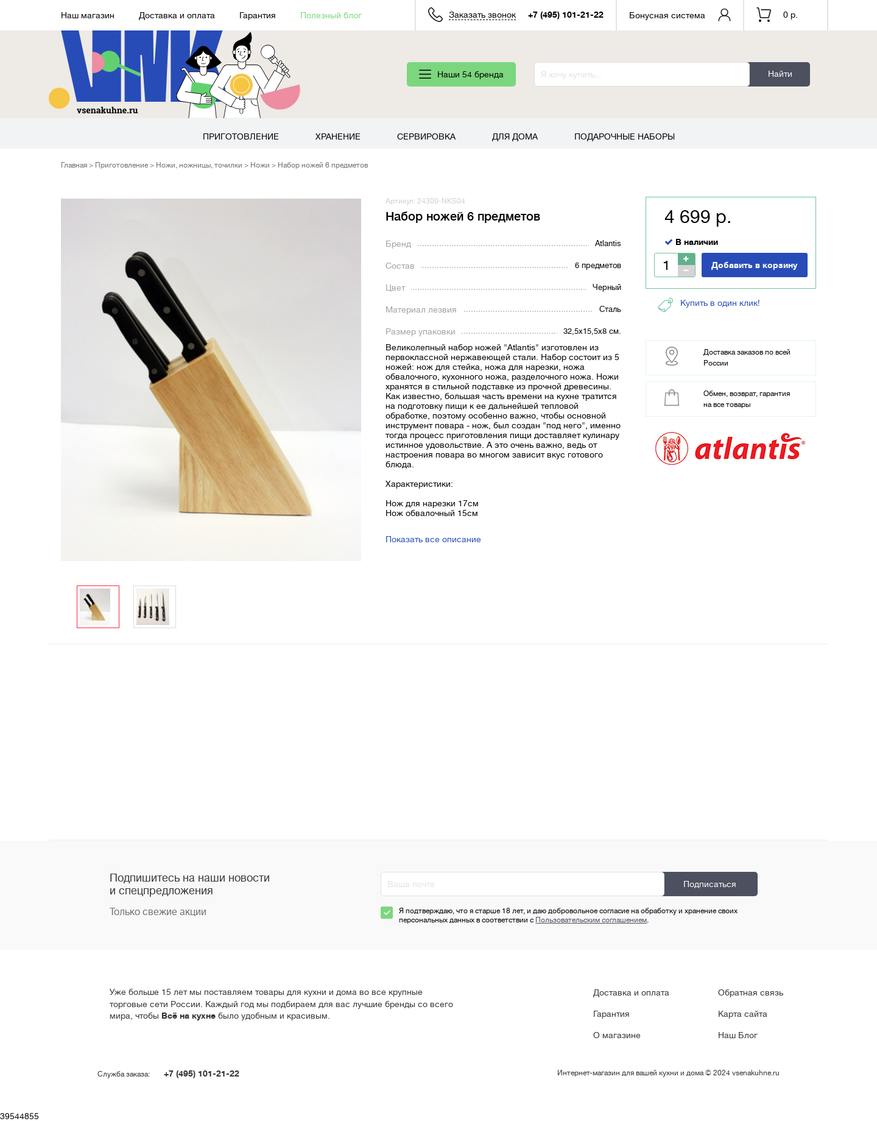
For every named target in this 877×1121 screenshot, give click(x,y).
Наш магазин (87, 15)
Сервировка (426, 136)
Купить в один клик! (709, 305)
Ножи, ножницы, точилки (199, 165)
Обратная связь (750, 992)
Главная (74, 165)
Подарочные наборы (624, 136)
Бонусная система (667, 15)
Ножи (260, 165)
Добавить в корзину (754, 265)
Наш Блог (738, 1035)
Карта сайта (742, 1014)
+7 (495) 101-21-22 (566, 14)
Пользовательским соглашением (591, 920)
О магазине (617, 1035)
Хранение (338, 136)
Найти (780, 74)
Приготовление (241, 136)
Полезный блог (331, 15)
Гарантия (257, 15)
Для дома (515, 136)
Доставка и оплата (177, 15)
